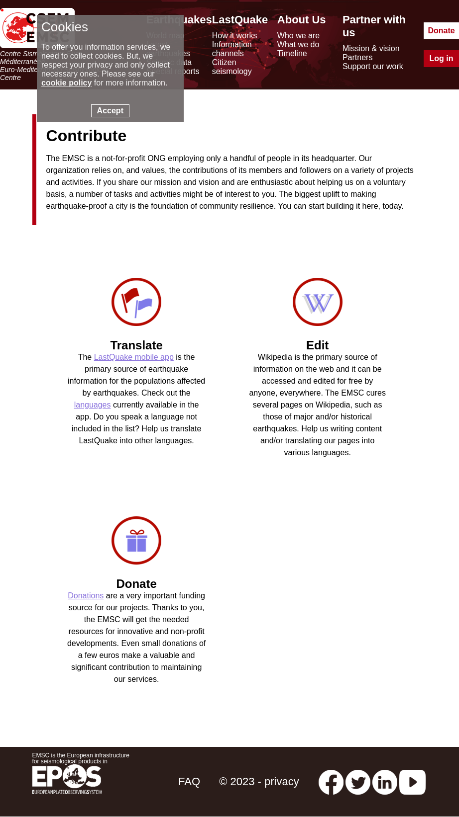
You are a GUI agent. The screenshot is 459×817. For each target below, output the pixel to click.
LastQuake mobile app (134, 357)
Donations (86, 595)
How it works (234, 35)
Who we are (298, 35)
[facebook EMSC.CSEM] (331, 781)
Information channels (232, 49)
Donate (441, 30)
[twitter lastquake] (357, 781)
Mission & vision (371, 48)
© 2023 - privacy (259, 781)
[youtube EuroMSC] (412, 781)
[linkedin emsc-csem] (384, 781)
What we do (298, 44)
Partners (357, 57)
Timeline (292, 53)
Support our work (373, 66)
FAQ (189, 781)
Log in (442, 58)
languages (92, 405)
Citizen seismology (232, 67)
